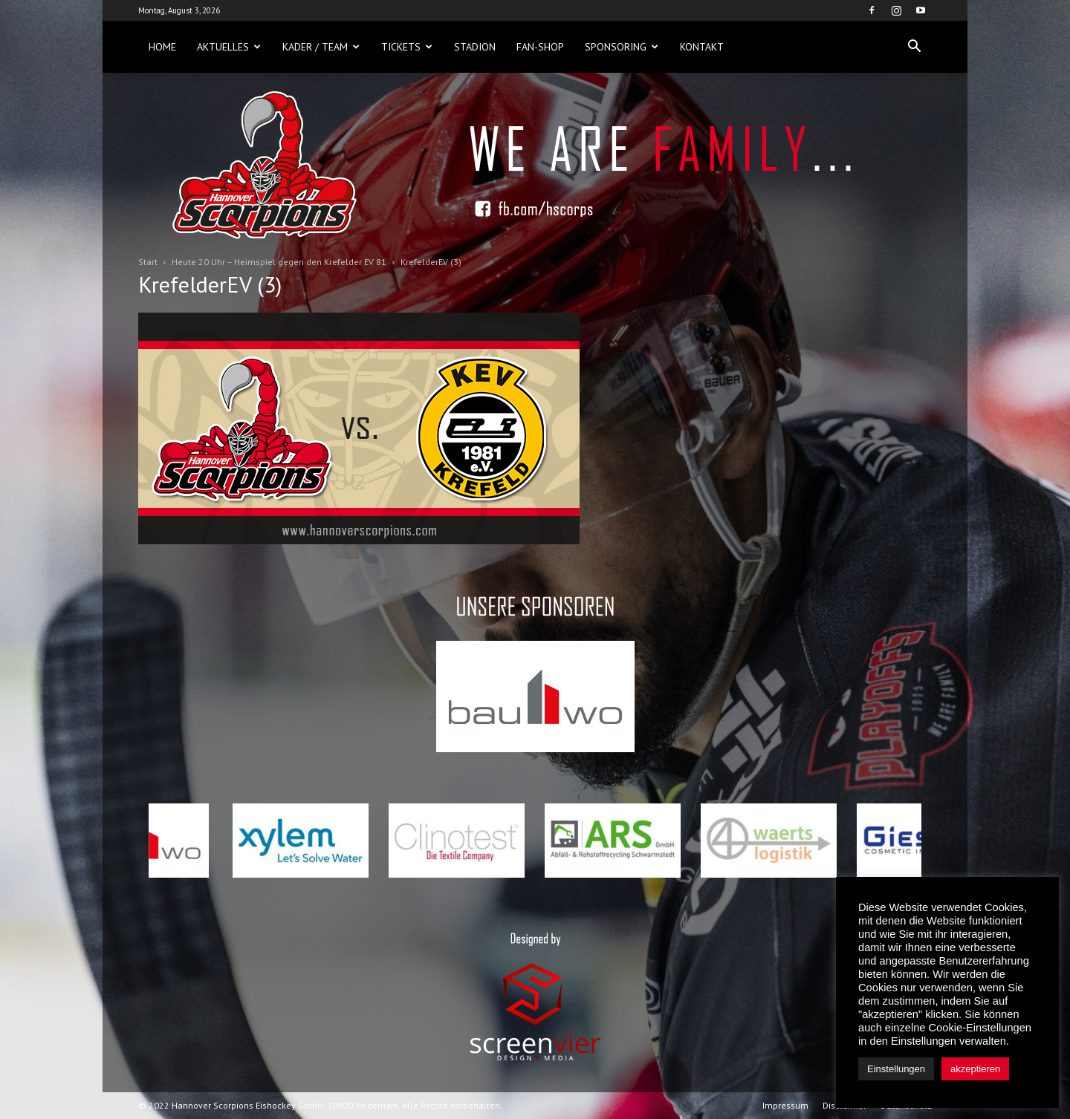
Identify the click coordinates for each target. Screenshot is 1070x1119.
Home (162, 46)
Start (148, 261)
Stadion (475, 46)
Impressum (785, 1105)
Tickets (406, 46)
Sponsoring (621, 46)
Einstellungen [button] (896, 1068)
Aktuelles (229, 46)
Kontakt (702, 46)
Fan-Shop (540, 46)
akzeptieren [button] (975, 1068)
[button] (914, 47)
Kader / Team (321, 46)
